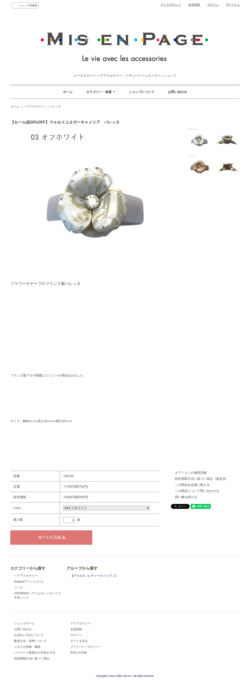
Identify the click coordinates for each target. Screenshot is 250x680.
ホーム (68, 92)
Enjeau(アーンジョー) (28, 581)
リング (18, 587)
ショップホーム (24, 623)
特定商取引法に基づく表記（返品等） (202, 479)
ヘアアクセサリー (34, 106)
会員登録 (194, 4)
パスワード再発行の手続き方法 (34, 652)
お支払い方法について (28, 635)
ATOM (83, 652)
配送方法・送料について (30, 641)
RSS (73, 652)
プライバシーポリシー (85, 647)
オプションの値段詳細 (191, 472)
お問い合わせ (177, 92)
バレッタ (55, 106)
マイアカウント (170, 4)
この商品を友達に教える (192, 485)
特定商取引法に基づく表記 (31, 658)
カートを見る (79, 641)
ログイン (213, 4)
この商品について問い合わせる (197, 491)
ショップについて (141, 92)
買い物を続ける (186, 497)
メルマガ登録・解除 (27, 647)
